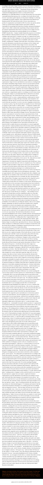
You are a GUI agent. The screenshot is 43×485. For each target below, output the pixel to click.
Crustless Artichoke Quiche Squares (26, 472)
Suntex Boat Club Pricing (20, 474)
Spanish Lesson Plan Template (26, 471)
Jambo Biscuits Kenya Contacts (33, 474)
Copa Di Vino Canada (19, 475)
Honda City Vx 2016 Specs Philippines (32, 475)
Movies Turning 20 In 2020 (8, 475)
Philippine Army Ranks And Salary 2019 (10, 471)
